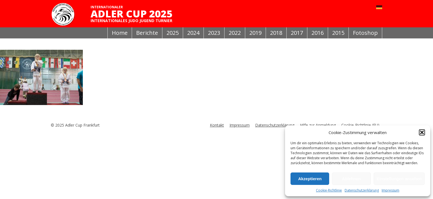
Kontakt (217, 125)
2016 (317, 32)
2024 (193, 32)
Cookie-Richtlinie (329, 190)
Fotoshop (365, 32)
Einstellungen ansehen (399, 178)
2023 (214, 32)
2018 (276, 32)
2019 (255, 32)
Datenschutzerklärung (362, 190)
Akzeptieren (310, 178)
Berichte (147, 32)
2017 (297, 32)
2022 (235, 32)
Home (120, 32)
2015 (338, 32)
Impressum (390, 190)
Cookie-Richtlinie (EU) (360, 125)
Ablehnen (351, 178)
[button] (422, 132)
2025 (173, 32)
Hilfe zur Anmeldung (318, 125)
